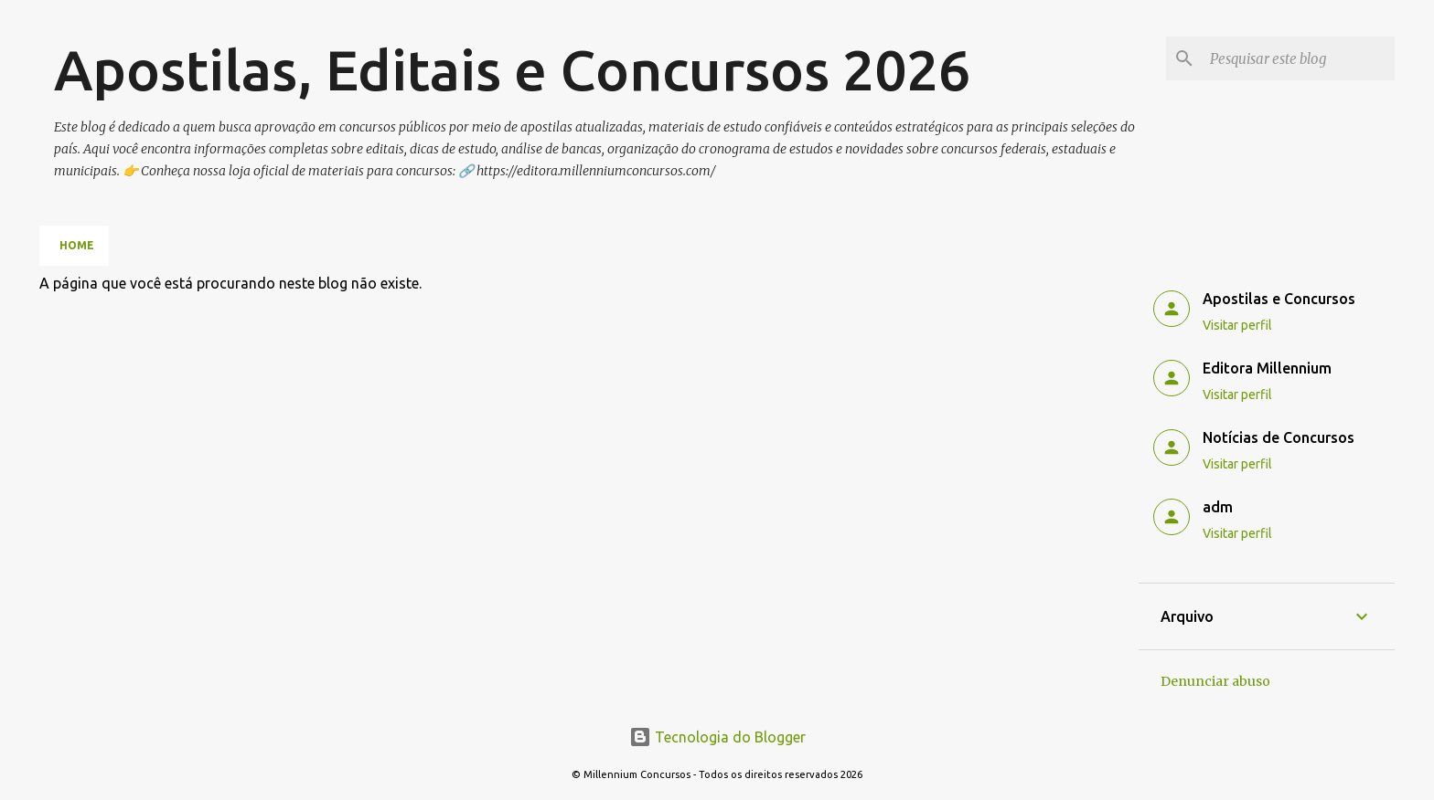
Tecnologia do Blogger (717, 737)
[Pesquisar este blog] (1299, 58)
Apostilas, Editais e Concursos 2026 (512, 69)
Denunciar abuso (1215, 681)
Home (76, 245)
